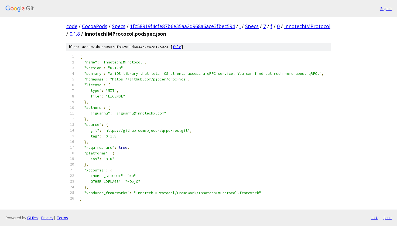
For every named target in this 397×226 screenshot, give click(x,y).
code (71, 26)
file (177, 47)
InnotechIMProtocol (307, 26)
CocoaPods (94, 26)
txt (374, 217)
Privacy (47, 217)
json (387, 217)
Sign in (386, 8)
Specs (118, 26)
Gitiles (32, 217)
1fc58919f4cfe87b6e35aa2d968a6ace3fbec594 (182, 26)
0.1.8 (75, 34)
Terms (62, 217)
